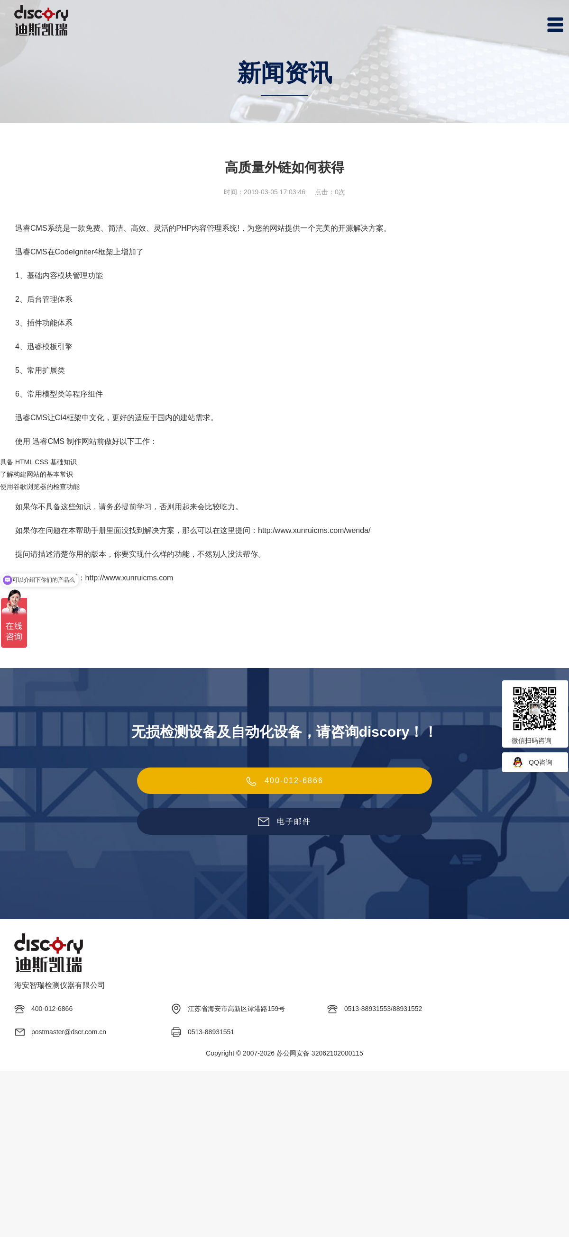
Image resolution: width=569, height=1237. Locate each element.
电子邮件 (284, 822)
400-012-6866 (284, 781)
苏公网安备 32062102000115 (319, 1053)
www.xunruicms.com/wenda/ (323, 530)
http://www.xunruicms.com (129, 578)
